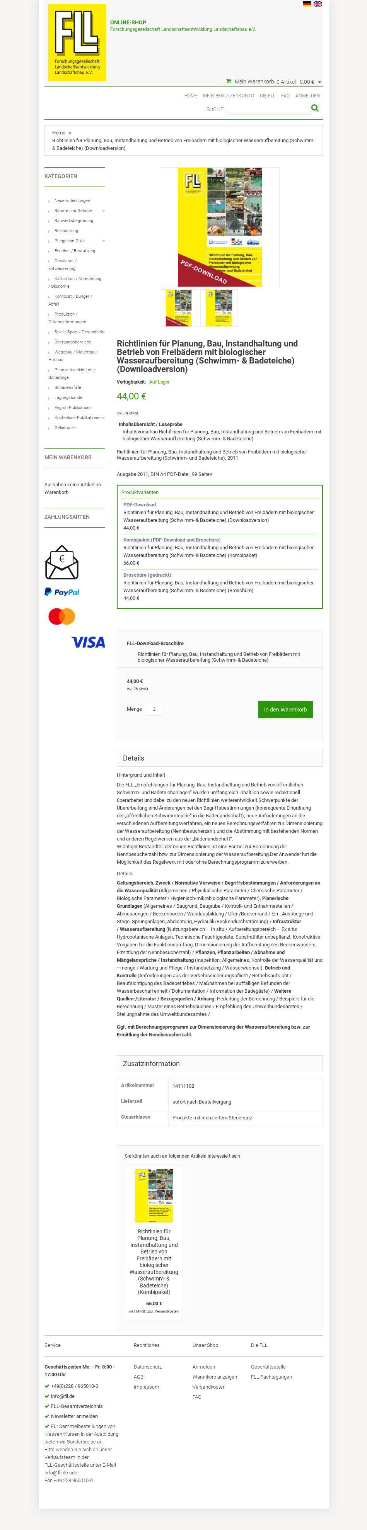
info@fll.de (63, 1396)
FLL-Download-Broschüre (155, 643)
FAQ (285, 95)
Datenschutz (148, 1367)
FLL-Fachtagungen (271, 1377)
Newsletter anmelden (74, 1416)
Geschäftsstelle (268, 1367)
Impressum (146, 1387)
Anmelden (307, 95)
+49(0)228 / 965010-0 (74, 1386)
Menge (134, 709)
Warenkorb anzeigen (215, 1377)
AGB (138, 1377)
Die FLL (267, 95)
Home (190, 95)
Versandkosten (167, 1311)
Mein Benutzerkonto (228, 95)
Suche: (216, 109)
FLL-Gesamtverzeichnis (77, 1406)
